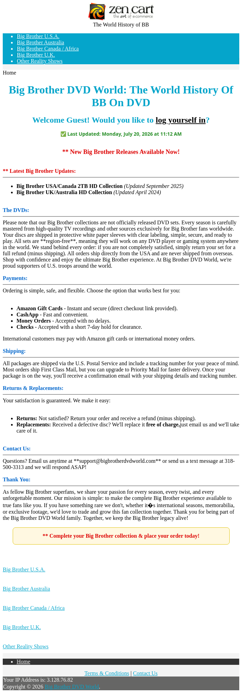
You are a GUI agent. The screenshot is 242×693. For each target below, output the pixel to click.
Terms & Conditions (106, 673)
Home (235, 7)
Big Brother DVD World (72, 687)
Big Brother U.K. (36, 55)
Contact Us (145, 673)
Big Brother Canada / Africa (48, 49)
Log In (234, 13)
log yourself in (181, 119)
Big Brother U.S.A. (38, 36)
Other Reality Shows (39, 61)
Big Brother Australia (40, 42)
